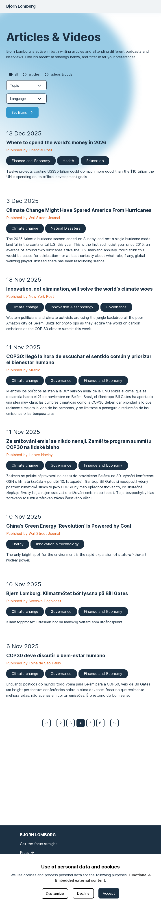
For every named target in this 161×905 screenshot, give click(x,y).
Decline (83, 893)
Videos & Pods (61, 74)
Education (95, 161)
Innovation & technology (72, 307)
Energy (18, 544)
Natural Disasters (65, 228)
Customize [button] (55, 893)
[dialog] (80, 879)
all (16, 74)
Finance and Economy (31, 161)
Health (68, 161)
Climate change (25, 228)
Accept (109, 893)
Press (24, 852)
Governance (116, 307)
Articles (34, 74)
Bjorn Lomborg (21, 6)
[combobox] (26, 85)
